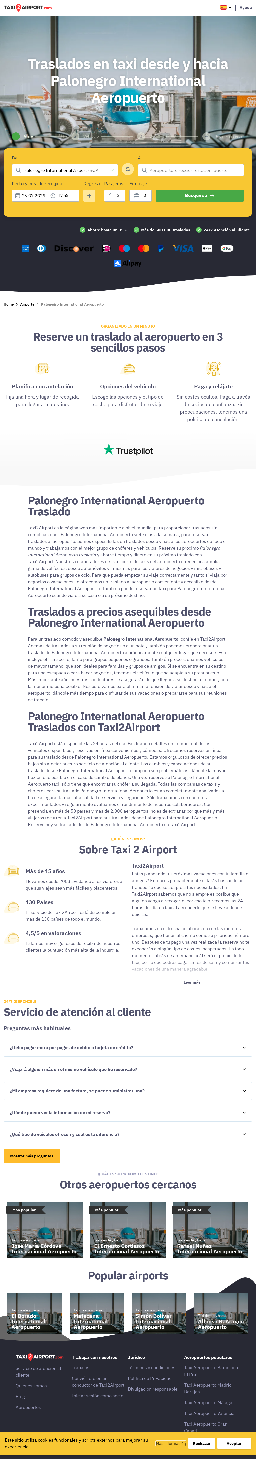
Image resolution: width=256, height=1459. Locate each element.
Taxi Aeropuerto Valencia (209, 1413)
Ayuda (246, 7)
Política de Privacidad (150, 1378)
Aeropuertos (28, 1407)
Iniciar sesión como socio (98, 1396)
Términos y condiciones (152, 1367)
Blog (20, 1396)
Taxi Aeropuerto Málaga (208, 1402)
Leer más (192, 982)
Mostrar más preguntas (32, 1155)
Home (9, 304)
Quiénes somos (31, 1386)
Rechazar (201, 1443)
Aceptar (234, 1443)
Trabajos (81, 1367)
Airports (27, 304)
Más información (171, 1443)
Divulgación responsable (153, 1389)
